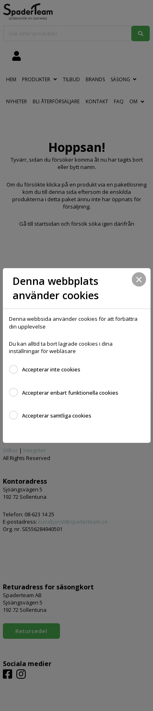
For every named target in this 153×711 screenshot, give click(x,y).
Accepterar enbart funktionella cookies (70, 392)
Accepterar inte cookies (51, 369)
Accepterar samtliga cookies (56, 415)
